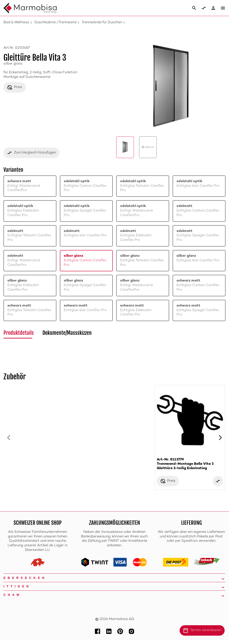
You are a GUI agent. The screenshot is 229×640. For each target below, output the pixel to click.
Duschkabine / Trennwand (55, 22)
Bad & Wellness (16, 22)
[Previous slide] (8, 437)
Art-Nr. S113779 (190, 464)
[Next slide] (220, 437)
